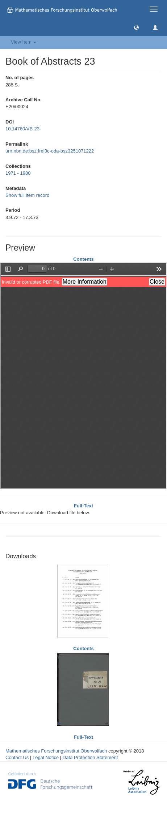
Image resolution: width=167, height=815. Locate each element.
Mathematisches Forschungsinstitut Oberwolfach (56, 751)
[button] (136, 27)
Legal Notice (46, 757)
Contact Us (17, 757)
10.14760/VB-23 (22, 128)
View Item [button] (23, 42)
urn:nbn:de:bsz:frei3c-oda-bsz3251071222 (49, 151)
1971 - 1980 (17, 173)
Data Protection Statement (90, 757)
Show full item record (27, 195)
